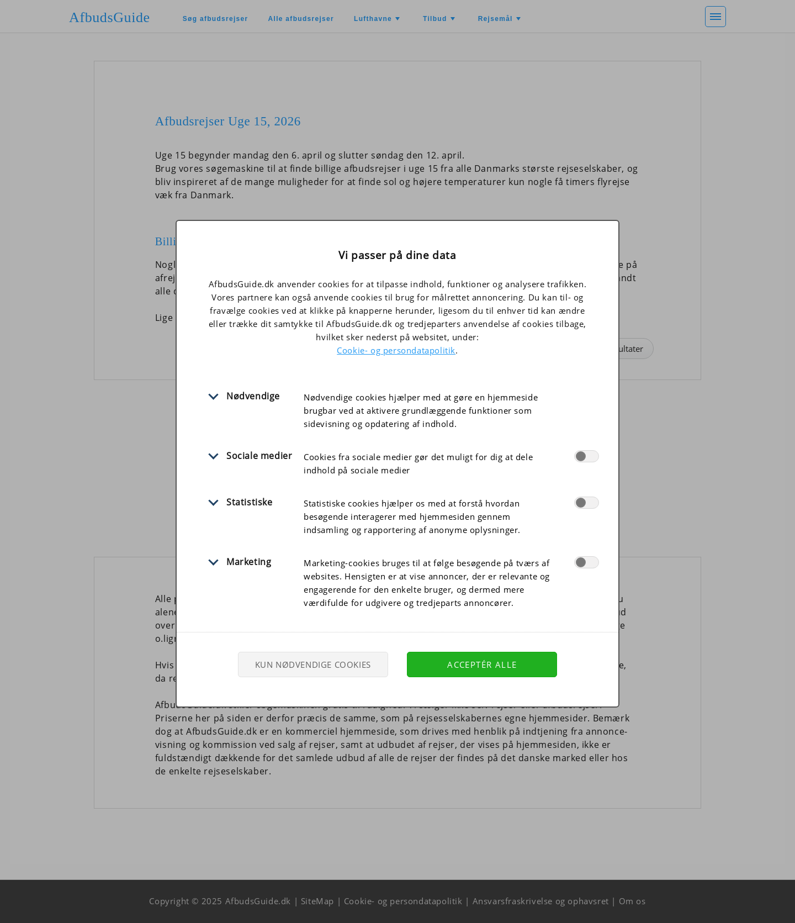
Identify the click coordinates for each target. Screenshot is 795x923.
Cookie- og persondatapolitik (396, 350)
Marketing (248, 562)
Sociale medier (259, 456)
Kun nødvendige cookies (313, 664)
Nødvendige (253, 396)
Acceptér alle (482, 664)
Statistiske (249, 502)
